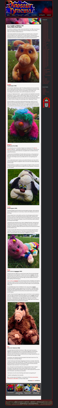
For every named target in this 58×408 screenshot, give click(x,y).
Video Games (44, 78)
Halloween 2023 (45, 63)
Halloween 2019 (45, 58)
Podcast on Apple (45, 91)
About (13, 15)
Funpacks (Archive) (45, 49)
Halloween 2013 (45, 51)
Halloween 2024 (45, 64)
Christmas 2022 (45, 33)
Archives (20, 15)
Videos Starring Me (46, 81)
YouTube (44, 94)
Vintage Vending (45, 82)
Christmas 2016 (45, 26)
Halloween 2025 (45, 65)
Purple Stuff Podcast (46, 71)
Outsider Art (44, 70)
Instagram (42, 15)
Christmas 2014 (45, 24)
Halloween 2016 (45, 55)
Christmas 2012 (45, 22)
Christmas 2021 (45, 32)
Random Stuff (44, 72)
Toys (43, 76)
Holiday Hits (44, 67)
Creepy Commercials (46, 39)
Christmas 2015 (45, 25)
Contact (27, 15)
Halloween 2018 (45, 57)
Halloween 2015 (45, 54)
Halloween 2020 (45, 59)
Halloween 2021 (45, 61)
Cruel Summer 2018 (46, 41)
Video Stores (44, 79)
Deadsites (44, 42)
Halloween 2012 (45, 50)
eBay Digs (44, 45)
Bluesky (43, 88)
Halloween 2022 (45, 62)
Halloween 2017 (45, 56)
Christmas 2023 (45, 35)
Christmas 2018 (45, 29)
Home (8, 15)
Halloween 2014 (45, 52)
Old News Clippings (46, 69)
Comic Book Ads (45, 38)
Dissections (44, 44)
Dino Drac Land (45, 43)
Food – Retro (44, 48)
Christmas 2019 (45, 30)
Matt (33, 380)
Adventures (44, 21)
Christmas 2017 (45, 28)
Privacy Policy (40, 402)
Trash (43, 77)
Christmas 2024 (45, 36)
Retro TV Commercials (46, 75)
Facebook (34, 15)
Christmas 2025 (45, 37)
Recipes (43, 74)
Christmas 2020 (45, 31)
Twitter (43, 93)
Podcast (49, 15)
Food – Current (45, 46)
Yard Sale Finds (45, 83)
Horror (43, 68)
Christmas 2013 (45, 23)
